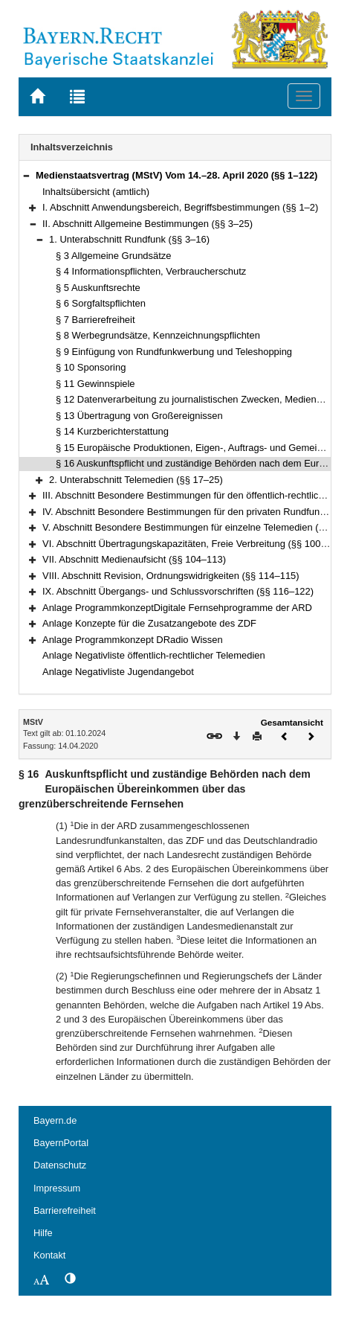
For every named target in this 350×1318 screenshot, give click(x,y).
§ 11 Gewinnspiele (95, 383)
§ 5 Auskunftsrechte (98, 287)
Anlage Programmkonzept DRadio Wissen (132, 639)
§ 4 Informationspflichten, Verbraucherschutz (151, 271)
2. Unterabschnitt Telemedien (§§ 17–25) (136, 479)
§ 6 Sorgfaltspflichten (101, 303)
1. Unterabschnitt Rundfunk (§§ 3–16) (129, 239)
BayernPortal (60, 1142)
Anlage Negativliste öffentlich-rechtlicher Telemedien (153, 655)
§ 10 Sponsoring (91, 367)
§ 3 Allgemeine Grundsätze (114, 255)
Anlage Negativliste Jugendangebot (118, 671)
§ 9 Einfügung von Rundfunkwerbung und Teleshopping (174, 351)
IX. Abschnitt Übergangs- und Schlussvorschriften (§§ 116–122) (178, 591)
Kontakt (49, 1255)
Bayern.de (55, 1120)
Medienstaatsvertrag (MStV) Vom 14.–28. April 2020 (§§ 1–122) (176, 175)
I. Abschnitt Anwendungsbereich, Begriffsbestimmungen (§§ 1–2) (180, 207)
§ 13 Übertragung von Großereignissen (139, 415)
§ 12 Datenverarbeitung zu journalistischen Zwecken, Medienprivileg (201, 399)
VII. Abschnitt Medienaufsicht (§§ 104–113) (134, 559)
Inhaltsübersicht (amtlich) (95, 191)
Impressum (56, 1188)
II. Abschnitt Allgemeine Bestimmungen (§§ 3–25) (147, 223)
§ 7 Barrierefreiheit (95, 319)
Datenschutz (59, 1165)
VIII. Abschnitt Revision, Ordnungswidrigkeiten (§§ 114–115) (170, 575)
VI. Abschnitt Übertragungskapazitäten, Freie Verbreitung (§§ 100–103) (194, 543)
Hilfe (43, 1232)
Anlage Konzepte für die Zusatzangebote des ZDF (149, 623)
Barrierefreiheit (64, 1210)
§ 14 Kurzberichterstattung (112, 431)
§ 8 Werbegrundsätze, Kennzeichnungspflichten (158, 335)
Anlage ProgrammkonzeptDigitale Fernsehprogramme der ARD (177, 607)
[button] (26, 175)
